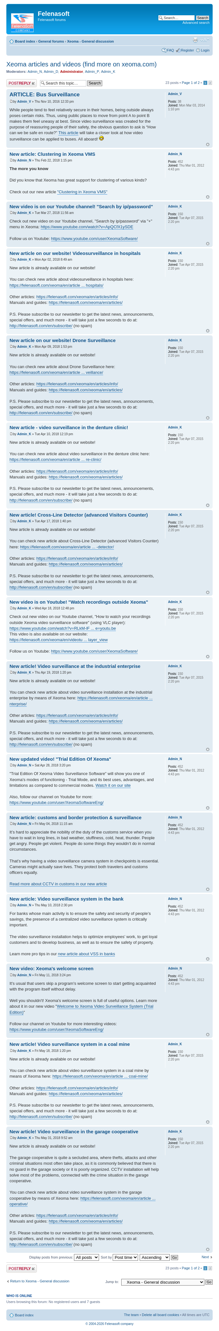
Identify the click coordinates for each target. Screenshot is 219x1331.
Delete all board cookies (160, 1315)
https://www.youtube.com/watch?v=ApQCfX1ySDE (87, 226)
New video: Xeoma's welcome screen (52, 968)
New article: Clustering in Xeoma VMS (52, 154)
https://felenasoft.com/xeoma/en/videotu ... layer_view (59, 639)
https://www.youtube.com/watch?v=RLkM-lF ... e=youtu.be (63, 628)
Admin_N (35, 71)
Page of (191, 83)
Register (187, 50)
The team (131, 1315)
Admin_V (24, 101)
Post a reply (21, 83)
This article (68, 132)
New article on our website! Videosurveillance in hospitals (75, 253)
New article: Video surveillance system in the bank (66, 899)
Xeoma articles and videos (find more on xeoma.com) (81, 64)
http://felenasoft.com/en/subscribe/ (41, 325)
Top (207, 144)
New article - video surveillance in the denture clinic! (69, 427)
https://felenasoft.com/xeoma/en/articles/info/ (77, 296)
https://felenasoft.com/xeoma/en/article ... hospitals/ (56, 285)
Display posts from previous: (64, 1257)
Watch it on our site (113, 785)
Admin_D (51, 71)
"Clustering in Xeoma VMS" (82, 191)
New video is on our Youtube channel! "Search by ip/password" (81, 206)
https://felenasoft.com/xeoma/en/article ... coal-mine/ (100, 1076)
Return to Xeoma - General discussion (39, 1281)
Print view (195, 40)
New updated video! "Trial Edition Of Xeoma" (60, 759)
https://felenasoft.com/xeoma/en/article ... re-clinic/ (55, 459)
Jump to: (112, 1282)
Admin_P (92, 71)
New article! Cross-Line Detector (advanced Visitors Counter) (79, 515)
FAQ (170, 50)
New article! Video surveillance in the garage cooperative (74, 1131)
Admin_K (108, 71)
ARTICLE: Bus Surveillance (45, 95)
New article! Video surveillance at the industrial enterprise (75, 666)
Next (205, 1257)
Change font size (204, 40)
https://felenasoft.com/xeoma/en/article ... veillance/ (56, 372)
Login (205, 50)
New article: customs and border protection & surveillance (76, 817)
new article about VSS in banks (86, 953)
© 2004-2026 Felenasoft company (110, 1324)
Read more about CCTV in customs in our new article (58, 884)
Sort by (119, 1257)
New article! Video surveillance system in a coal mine (70, 1044)
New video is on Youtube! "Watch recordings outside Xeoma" (79, 602)
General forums (51, 41)
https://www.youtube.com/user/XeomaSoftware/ (94, 238)
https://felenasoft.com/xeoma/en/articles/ (86, 302)
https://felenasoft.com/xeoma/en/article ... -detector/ (67, 547)
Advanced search (195, 22)
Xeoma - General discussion (90, 41)
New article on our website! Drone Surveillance (63, 340)
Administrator (71, 71)
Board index (25, 41)
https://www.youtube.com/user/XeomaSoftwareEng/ (56, 802)
